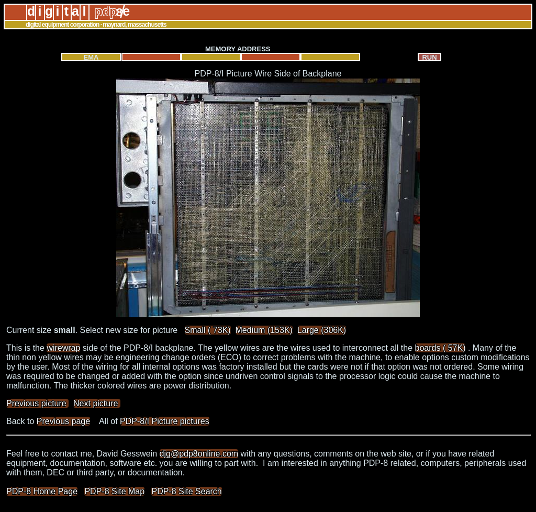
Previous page (63, 421)
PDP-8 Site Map (114, 491)
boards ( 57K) (440, 347)
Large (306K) (321, 330)
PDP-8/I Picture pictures (164, 421)
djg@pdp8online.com (199, 453)
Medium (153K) (264, 330)
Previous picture (37, 403)
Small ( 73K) (208, 330)
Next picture (96, 403)
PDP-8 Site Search (186, 491)
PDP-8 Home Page (41, 491)
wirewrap (63, 347)
